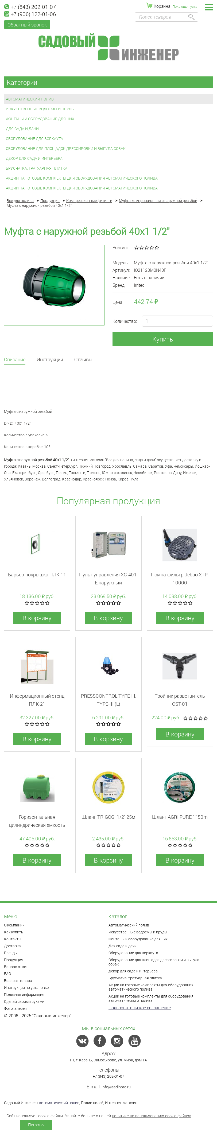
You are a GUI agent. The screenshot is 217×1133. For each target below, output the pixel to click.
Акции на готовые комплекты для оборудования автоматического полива (82, 178)
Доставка (12, 945)
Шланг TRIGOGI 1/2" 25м (108, 817)
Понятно (36, 1124)
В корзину (37, 618)
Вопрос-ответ (16, 966)
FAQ (7, 973)
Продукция (13, 959)
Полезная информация (24, 994)
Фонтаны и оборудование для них (40, 118)
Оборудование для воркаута (34, 138)
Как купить (13, 931)
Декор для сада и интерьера (34, 158)
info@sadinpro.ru (116, 1086)
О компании (14, 925)
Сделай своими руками (24, 1001)
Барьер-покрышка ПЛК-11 (37, 574)
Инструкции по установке (26, 987)
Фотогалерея (15, 1008)
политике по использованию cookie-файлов (151, 1115)
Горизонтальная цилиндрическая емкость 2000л (37, 825)
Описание (14, 360)
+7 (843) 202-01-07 (30, 6)
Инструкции (50, 360)
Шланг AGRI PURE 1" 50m (180, 817)
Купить (162, 339)
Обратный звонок (27, 24)
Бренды (11, 952)
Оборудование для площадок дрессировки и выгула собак (66, 148)
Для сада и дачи (22, 128)
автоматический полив (59, 1102)
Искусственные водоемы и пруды (40, 108)
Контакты (12, 938)
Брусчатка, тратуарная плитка (36, 168)
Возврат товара (18, 980)
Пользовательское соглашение (139, 1007)
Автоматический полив (30, 99)
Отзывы (83, 360)
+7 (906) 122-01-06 (30, 14)
